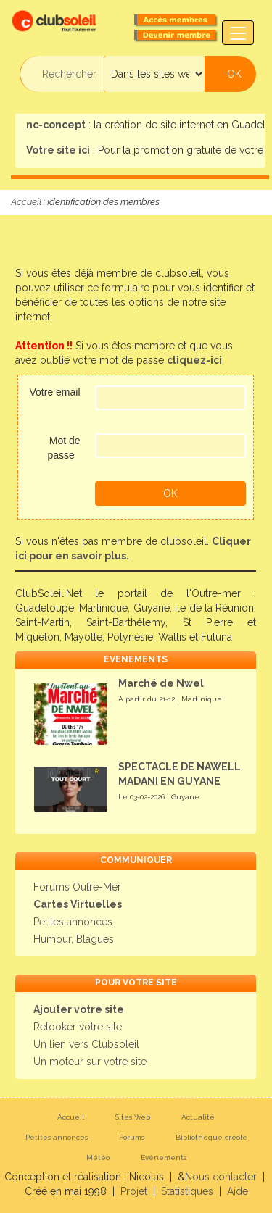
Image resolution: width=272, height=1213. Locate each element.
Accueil (26, 201)
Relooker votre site (77, 1027)
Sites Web (132, 1117)
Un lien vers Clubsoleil (86, 1044)
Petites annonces (72, 922)
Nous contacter (221, 1177)
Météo (98, 1158)
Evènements (163, 1158)
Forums (131, 1137)
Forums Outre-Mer (77, 887)
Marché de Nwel (161, 683)
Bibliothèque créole (211, 1137)
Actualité (198, 1117)
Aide (237, 1191)
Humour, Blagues (73, 939)
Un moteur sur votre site (90, 1061)
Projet (133, 1191)
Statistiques (187, 1191)
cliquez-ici (194, 360)
